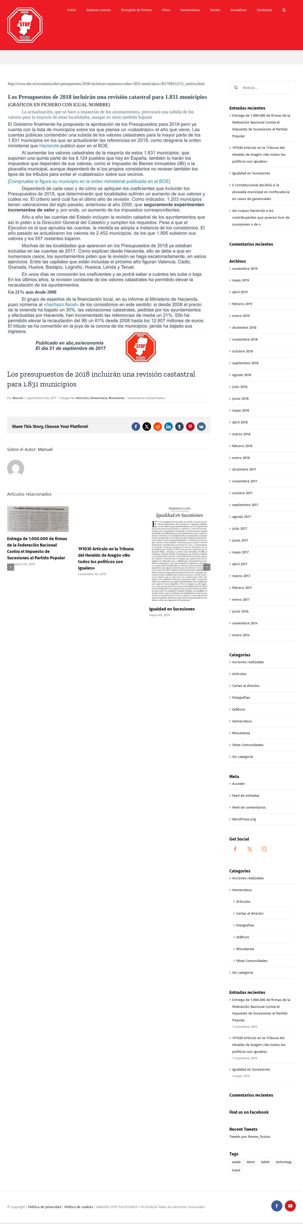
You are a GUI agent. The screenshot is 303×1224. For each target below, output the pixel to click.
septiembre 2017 (245, 505)
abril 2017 (239, 564)
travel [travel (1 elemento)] (236, 1170)
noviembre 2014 (245, 623)
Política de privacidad (44, 1207)
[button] (284, 10)
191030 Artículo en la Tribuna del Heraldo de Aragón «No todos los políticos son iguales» (258, 155)
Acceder (238, 784)
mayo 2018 (240, 410)
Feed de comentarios (249, 807)
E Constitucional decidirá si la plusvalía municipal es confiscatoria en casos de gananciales (261, 192)
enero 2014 (241, 635)
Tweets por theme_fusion (249, 1137)
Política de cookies (78, 1207)
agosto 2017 (241, 517)
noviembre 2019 (245, 269)
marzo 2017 (241, 576)
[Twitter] (250, 849)
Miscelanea (116, 398)
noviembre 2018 (245, 339)
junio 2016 (240, 611)
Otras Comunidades (247, 745)
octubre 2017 (242, 493)
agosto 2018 (241, 375)
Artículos (82, 398)
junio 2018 (240, 398)
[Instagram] (264, 849)
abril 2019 (240, 292)
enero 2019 (241, 316)
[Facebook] (235, 849)
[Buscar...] (262, 87)
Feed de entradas (245, 795)
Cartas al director (246, 686)
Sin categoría (242, 757)
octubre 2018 (242, 351)
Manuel (18, 398)
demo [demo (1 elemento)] (251, 1162)
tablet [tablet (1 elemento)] (265, 1162)
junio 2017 (240, 540)
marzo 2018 (241, 434)
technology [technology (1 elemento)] (284, 1162)
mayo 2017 (240, 552)
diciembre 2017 (244, 469)
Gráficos (238, 709)
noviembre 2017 (244, 481)
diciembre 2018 (244, 327)
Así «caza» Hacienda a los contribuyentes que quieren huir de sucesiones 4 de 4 (261, 218)
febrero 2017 (242, 588)
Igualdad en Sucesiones (172, 609)
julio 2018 (239, 387)
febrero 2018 (242, 446)
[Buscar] (236, 87)
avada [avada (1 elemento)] (236, 1162)
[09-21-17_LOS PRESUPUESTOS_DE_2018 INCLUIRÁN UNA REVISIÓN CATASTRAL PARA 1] (108, 221)
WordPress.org (244, 819)
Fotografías (241, 697)
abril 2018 (240, 422)
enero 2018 (241, 458)
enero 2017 (241, 599)
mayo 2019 (240, 280)
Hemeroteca (98, 398)
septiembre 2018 (245, 363)
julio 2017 (239, 528)
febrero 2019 (242, 304)
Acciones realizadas (248, 662)
